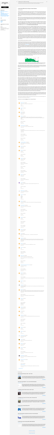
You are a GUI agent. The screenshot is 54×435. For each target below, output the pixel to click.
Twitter (1, 22)
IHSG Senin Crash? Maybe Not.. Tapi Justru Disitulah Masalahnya (27, 381)
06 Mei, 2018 (22, 321)
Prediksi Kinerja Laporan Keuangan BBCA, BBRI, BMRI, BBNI (26, 421)
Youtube (1, 21)
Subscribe (4, 7)
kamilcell (22, 217)
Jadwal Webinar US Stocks (4, 14)
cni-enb (21, 182)
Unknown (22, 146)
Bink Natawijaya (22, 355)
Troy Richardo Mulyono (23, 142)
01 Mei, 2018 (22, 176)
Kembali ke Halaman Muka (32, 433)
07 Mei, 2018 (22, 325)
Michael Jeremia (22, 190)
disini (29, 97)
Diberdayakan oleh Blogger (32, 430)
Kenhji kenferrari (23, 364)
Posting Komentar (21, 368)
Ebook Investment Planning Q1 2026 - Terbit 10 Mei (25, 373)
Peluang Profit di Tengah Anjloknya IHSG (24, 405)
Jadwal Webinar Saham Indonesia (5, 13)
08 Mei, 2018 (22, 333)
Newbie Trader (22, 102)
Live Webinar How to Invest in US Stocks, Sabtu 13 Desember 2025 (27, 397)
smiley (21, 339)
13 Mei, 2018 (22, 357)
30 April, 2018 (22, 119)
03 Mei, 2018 (22, 245)
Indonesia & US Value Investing (23, 1)
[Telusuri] (46, 2)
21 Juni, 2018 (22, 361)
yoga (21, 233)
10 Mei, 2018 (22, 349)
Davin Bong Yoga (23, 335)
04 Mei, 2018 (22, 287)
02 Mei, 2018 (22, 215)
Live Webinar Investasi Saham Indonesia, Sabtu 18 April (26, 389)
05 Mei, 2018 (22, 317)
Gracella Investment (23, 125)
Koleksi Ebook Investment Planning (5, 15)
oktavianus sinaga (23, 359)
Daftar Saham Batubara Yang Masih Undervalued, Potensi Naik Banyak (28, 413)
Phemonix (22, 194)
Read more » (44, 379)
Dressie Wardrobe (23, 205)
